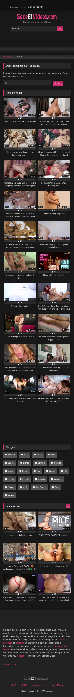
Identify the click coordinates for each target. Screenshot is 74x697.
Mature (11, 487)
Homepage (7, 57)
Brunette (57, 463)
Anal (26, 455)
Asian (39, 455)
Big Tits (11, 463)
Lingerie (41, 479)
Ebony (25, 471)
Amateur (11, 455)
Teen (57, 487)
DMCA (24, 685)
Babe (52, 455)
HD (65, 471)
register (22, 656)
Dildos (10, 471)
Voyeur (11, 495)
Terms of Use (38, 685)
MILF (25, 487)
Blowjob (41, 463)
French (52, 471)
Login (30, 7)
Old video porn (10, 664)
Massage (57, 479)
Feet (38, 471)
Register (39, 7)
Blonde (26, 463)
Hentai (11, 479)
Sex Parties (41, 487)
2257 (13, 685)
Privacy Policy (56, 685)
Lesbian (25, 479)
